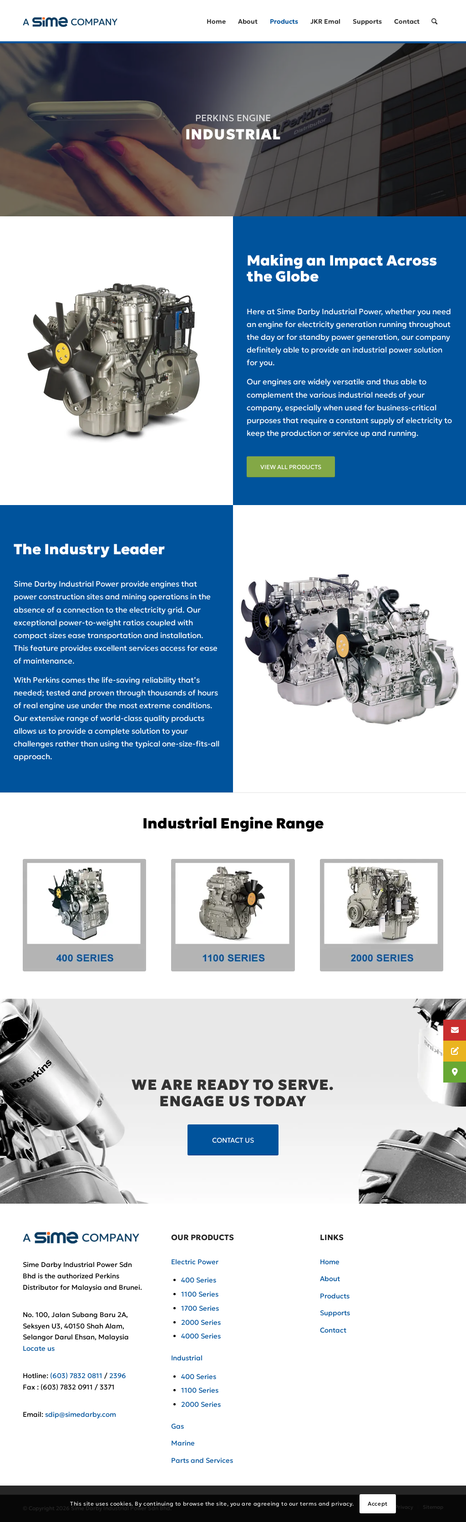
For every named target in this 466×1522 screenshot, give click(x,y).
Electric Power (194, 1261)
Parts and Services (202, 1460)
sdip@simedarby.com (80, 1414)
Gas (177, 1426)
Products (335, 1296)
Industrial (187, 1357)
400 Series (198, 1280)
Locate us (39, 1348)
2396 (117, 1375)
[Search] (434, 21)
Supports (335, 1312)
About (330, 1278)
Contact (333, 1330)
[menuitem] (216, 21)
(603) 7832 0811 (76, 1375)
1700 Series (200, 1308)
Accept (378, 1503)
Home (329, 1261)
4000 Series (201, 1336)
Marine (183, 1443)
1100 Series (199, 1294)
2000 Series (201, 1322)
